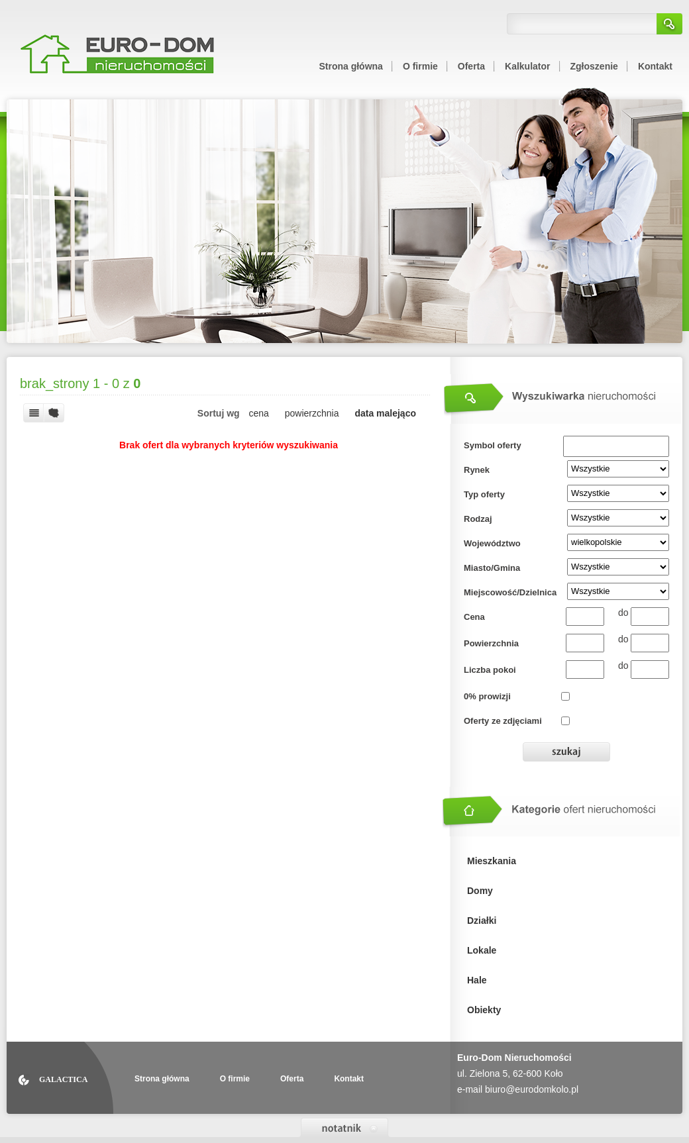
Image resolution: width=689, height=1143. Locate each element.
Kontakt (655, 66)
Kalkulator (527, 66)
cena (259, 413)
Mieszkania (491, 861)
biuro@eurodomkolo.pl (531, 1089)
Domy (480, 890)
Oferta (471, 66)
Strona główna (350, 66)
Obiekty (484, 1010)
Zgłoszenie (594, 66)
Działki (481, 920)
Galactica (63, 1079)
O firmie (420, 66)
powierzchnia (312, 413)
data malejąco (385, 413)
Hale (477, 980)
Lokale (481, 950)
